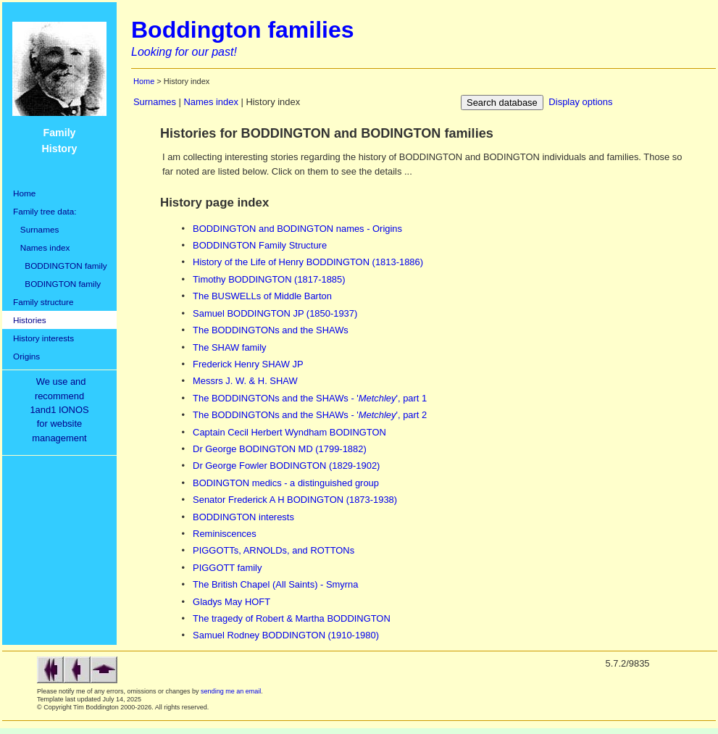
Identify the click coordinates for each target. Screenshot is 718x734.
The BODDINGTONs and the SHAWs (270, 330)
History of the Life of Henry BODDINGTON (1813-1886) (308, 262)
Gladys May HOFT (231, 601)
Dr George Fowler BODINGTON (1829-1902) (286, 465)
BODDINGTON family (60, 265)
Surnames (36, 229)
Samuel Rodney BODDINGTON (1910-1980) (286, 635)
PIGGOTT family (227, 567)
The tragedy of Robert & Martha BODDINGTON (292, 618)
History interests (43, 338)
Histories (29, 320)
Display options (580, 101)
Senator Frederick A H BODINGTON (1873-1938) (295, 499)
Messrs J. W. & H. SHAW (245, 380)
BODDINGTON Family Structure (260, 245)
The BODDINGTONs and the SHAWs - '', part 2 (310, 414)
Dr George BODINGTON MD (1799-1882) (280, 448)
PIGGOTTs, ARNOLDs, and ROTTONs (273, 550)
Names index (41, 247)
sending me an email (231, 691)
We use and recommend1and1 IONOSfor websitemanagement (61, 409)
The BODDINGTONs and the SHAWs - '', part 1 (310, 398)
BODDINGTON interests (243, 517)
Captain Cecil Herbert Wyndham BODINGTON (289, 432)
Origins (26, 356)
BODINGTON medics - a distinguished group (286, 482)
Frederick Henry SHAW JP (248, 364)
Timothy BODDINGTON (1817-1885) (269, 279)
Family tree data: (45, 211)
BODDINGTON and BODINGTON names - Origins (297, 228)
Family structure (43, 301)
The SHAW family (229, 347)
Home (24, 193)
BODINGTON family (57, 283)
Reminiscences (224, 533)
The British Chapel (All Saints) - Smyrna (275, 584)
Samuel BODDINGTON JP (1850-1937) (275, 313)
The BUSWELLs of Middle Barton (262, 296)
